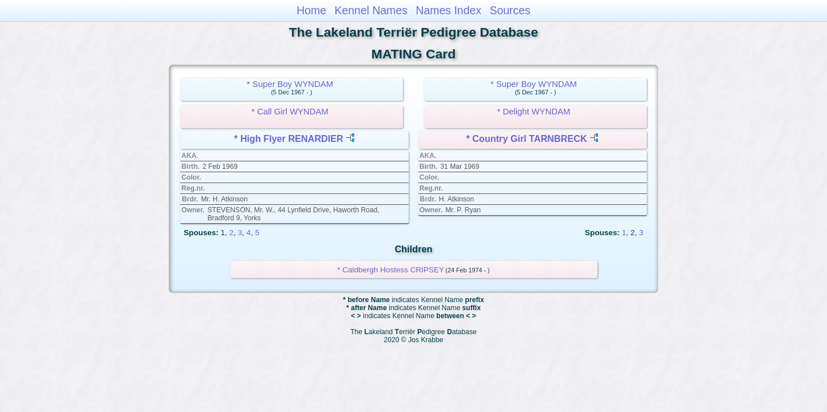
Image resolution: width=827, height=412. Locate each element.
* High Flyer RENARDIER (288, 138)
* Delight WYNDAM (534, 111)
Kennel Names (371, 10)
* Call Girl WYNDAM (289, 111)
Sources (510, 10)
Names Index (449, 10)
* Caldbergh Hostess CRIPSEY (390, 270)
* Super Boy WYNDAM (290, 84)
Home (311, 10)
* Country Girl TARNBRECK (526, 138)
